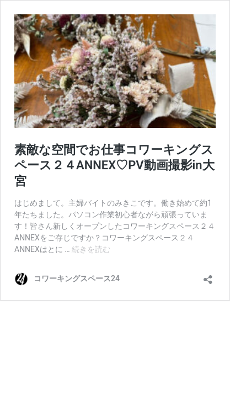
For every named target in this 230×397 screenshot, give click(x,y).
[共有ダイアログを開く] (208, 276)
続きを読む (91, 249)
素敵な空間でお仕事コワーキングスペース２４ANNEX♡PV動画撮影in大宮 (114, 165)
